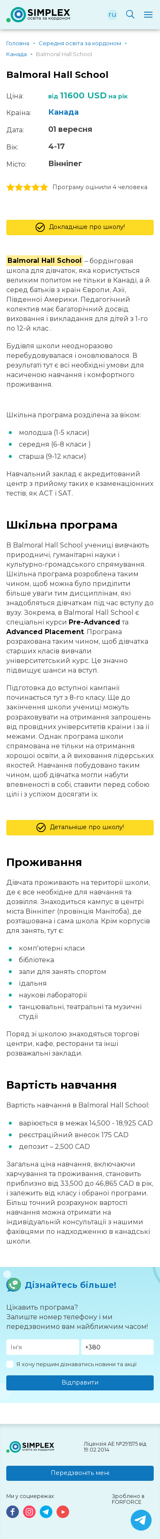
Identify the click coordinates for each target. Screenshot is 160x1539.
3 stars (27, 187)
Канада (63, 112)
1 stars (10, 187)
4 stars (35, 187)
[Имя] (42, 1347)
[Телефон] (117, 1347)
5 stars (44, 187)
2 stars (19, 187)
